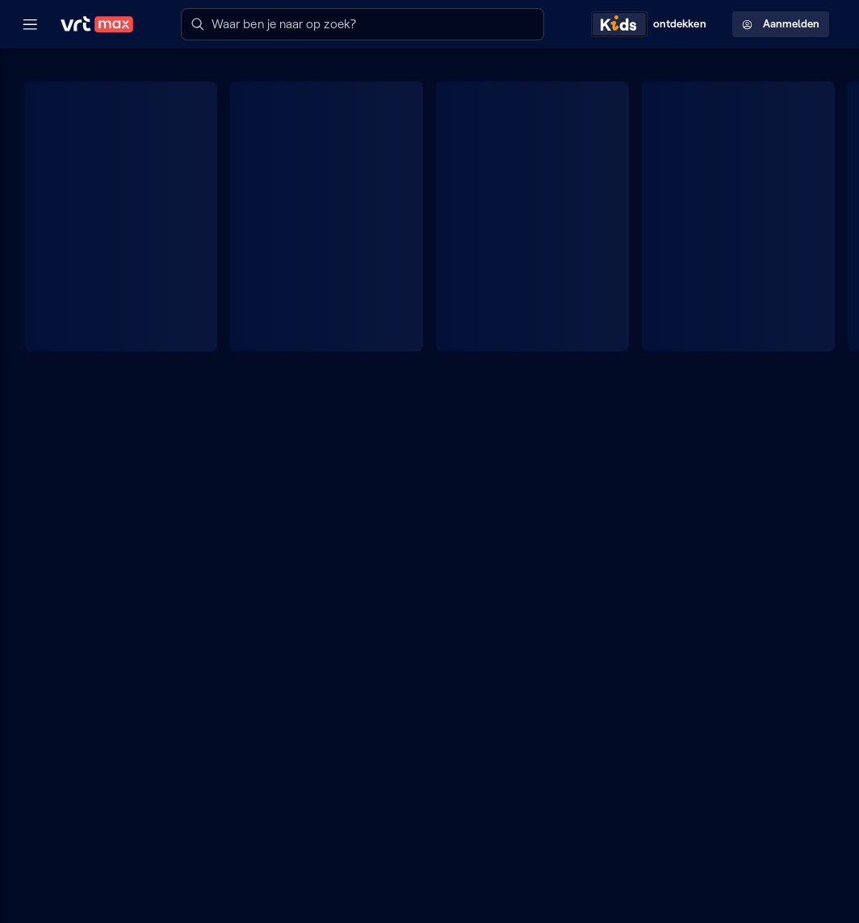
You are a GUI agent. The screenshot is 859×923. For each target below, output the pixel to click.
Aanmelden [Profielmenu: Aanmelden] (780, 24)
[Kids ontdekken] (652, 24)
